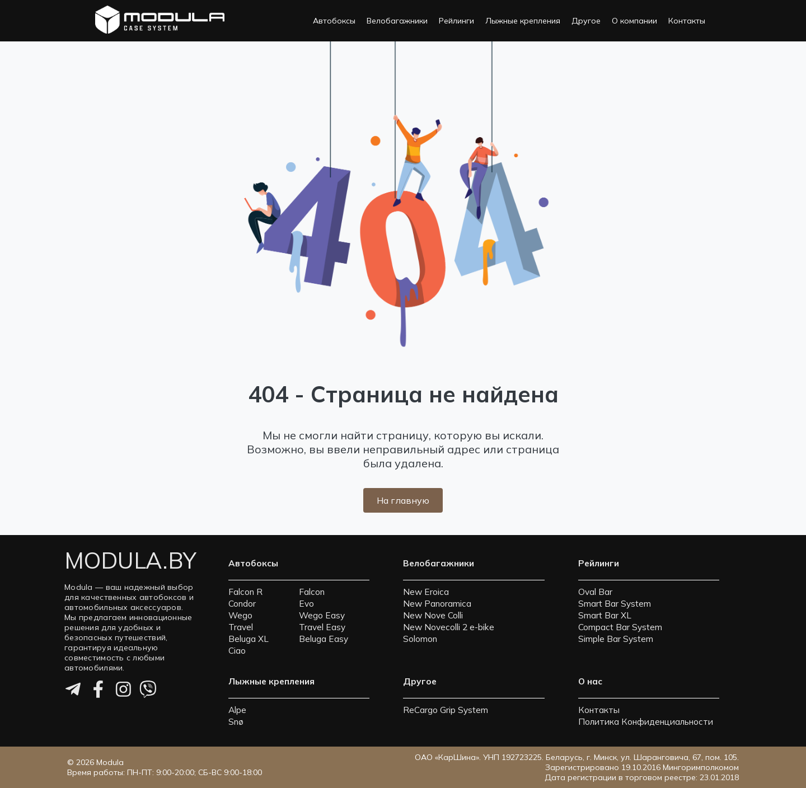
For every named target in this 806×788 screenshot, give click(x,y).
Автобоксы (334, 21)
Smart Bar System (614, 603)
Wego (240, 615)
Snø (235, 721)
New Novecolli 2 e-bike (448, 627)
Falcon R (245, 592)
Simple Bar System (615, 639)
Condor (242, 603)
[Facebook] (98, 691)
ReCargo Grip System (445, 710)
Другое (586, 21)
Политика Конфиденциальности (645, 721)
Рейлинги (456, 21)
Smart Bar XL (604, 615)
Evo (306, 603)
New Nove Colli (433, 615)
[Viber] (148, 691)
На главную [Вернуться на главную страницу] (403, 500)
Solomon (420, 639)
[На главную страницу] (159, 21)
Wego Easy (322, 615)
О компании (634, 21)
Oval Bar (595, 592)
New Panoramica (437, 603)
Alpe (237, 710)
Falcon (312, 592)
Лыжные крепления (522, 21)
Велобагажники (397, 21)
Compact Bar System (620, 627)
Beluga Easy (323, 639)
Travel (240, 627)
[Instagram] (123, 691)
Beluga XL (248, 639)
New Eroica (426, 592)
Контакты (686, 21)
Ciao (237, 650)
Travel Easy (322, 627)
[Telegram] (73, 691)
